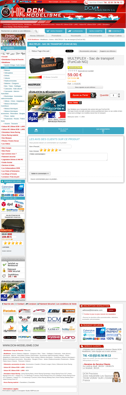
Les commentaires (103, 130)
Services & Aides (7, 165)
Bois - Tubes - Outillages (11, 86)
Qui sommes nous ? (9, 153)
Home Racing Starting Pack (46, 377)
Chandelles (31, 382)
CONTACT (116, 31)
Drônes (5, 75)
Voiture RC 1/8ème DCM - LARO (90, 25)
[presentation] (48, 167)
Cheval (43, 364)
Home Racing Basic (27, 373)
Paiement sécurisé (8, 156)
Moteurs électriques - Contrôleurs (10, 105)
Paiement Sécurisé (47, 304)
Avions (5, 68)
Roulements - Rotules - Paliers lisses (13, 120)
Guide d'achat (6, 162)
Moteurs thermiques (10, 109)
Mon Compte (53, 2)
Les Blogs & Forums (9, 174)
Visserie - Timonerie (10, 124)
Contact (74, 2)
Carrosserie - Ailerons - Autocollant (10, 92)
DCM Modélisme (33, 39)
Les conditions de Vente (66, 304)
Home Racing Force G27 (59, 373)
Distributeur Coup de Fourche (13, 25)
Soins (54, 364)
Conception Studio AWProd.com (28, 391)
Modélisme (28, 25)
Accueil (4, 56)
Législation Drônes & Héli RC (12, 159)
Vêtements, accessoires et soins (43, 25)
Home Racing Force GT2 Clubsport (51, 375)
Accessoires (30, 364)
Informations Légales (9, 391)
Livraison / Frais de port (10, 176)
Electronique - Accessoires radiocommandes (11, 97)
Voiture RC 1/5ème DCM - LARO (67, 25)
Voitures (6, 78)
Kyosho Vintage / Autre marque (13, 65)
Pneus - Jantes (8, 116)
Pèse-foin (27, 350)
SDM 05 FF (29, 367)
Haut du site (9, 304)
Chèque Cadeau (115, 36)
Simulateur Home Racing (12, 373)
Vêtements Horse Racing (64, 364)
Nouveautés (76, 36)
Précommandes (95, 36)
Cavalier (37, 364)
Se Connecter (65, 2)
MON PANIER (56, 31)
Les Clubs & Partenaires (10, 171)
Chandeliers (23, 382)
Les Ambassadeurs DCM (10, 168)
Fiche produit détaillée (63, 130)
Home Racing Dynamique (42, 373)
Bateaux (6, 70)
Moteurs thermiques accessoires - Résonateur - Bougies (13, 112)
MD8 (27, 370)
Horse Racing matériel (21, 27)
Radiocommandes (9, 81)
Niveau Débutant (37, 36)
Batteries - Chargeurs (10, 83)
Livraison (32, 304)
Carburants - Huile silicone (12, 89)
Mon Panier (5, 151)
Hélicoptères (7, 73)
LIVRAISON (78, 31)
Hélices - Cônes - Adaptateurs (13, 101)
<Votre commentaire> (68, 157)
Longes (48, 364)
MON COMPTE (95, 31)
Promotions (56, 36)
